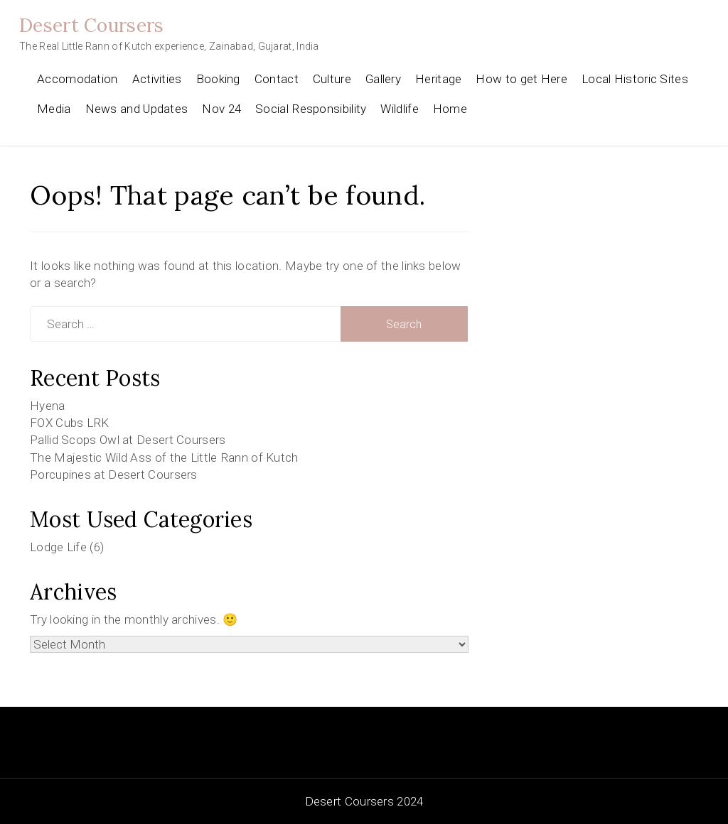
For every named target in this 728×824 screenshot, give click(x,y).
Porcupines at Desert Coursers (114, 474)
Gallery (383, 79)
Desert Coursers (91, 25)
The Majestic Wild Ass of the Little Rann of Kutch (164, 457)
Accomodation (77, 79)
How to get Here (521, 79)
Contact (277, 79)
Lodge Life (58, 547)
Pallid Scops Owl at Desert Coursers (128, 440)
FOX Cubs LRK (69, 423)
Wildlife (399, 109)
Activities (157, 79)
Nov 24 (221, 109)
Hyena (47, 406)
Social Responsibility (310, 109)
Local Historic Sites (635, 79)
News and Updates (136, 109)
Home (450, 109)
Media (54, 109)
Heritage (438, 79)
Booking (218, 79)
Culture (332, 79)
